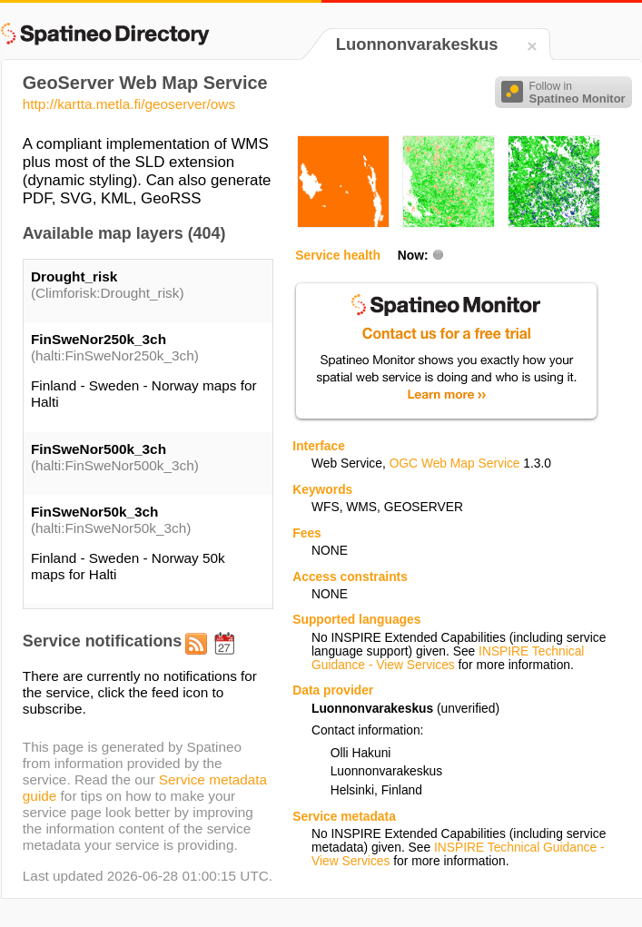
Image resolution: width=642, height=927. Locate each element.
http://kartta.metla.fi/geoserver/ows (129, 104)
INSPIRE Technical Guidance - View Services (447, 658)
